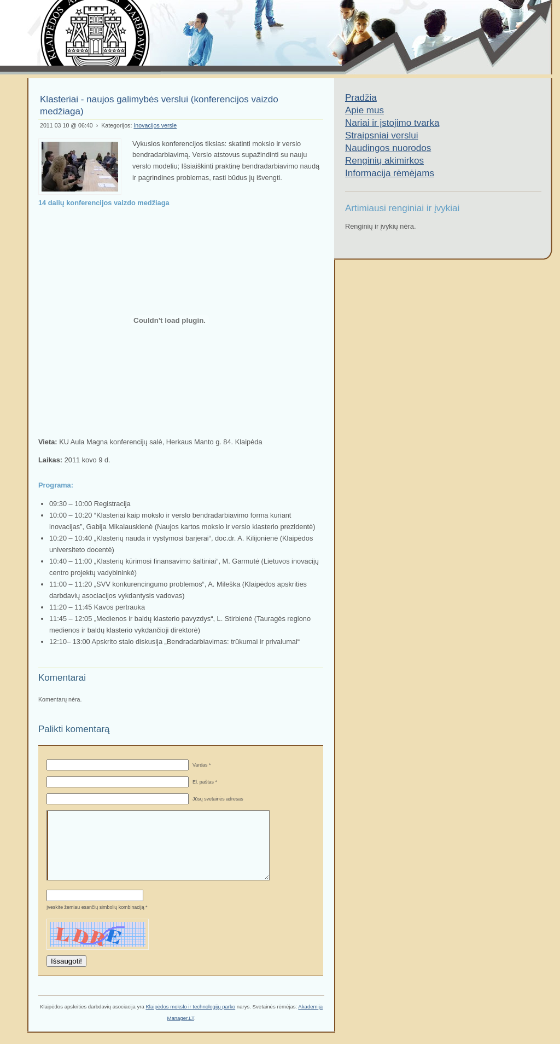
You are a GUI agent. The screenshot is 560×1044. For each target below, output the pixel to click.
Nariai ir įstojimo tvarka (392, 123)
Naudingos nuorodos (388, 148)
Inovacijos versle (155, 125)
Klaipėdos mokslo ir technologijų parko (190, 1007)
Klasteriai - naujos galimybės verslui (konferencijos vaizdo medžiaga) (159, 105)
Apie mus (364, 110)
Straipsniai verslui (381, 135)
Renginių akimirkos (384, 160)
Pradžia (361, 97)
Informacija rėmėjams (389, 173)
